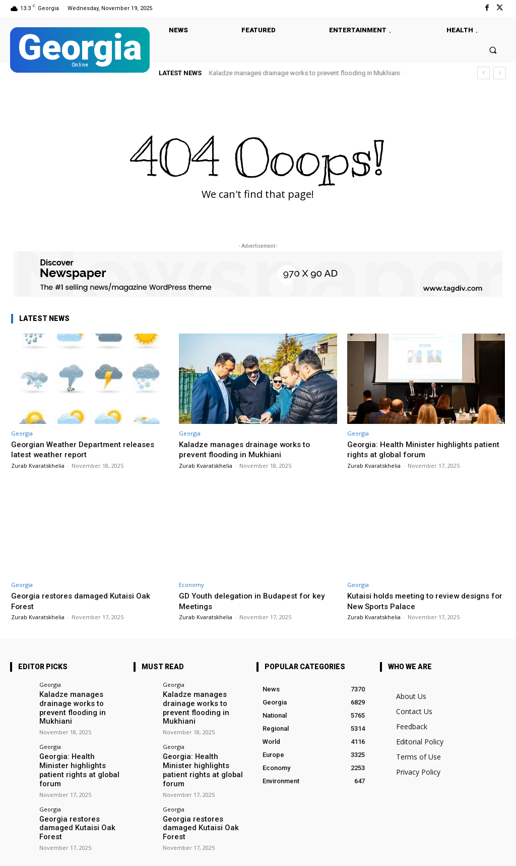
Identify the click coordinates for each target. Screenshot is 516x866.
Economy (191, 584)
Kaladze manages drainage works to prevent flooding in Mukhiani (304, 73)
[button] (493, 50)
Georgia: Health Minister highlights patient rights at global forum (413, 449)
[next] (499, 73)
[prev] (483, 73)
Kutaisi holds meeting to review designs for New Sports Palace (424, 600)
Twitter (127, 851)
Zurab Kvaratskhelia (37, 465)
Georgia (22, 433)
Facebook (75, 851)
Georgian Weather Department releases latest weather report (88, 449)
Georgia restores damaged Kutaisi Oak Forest (80, 798)
